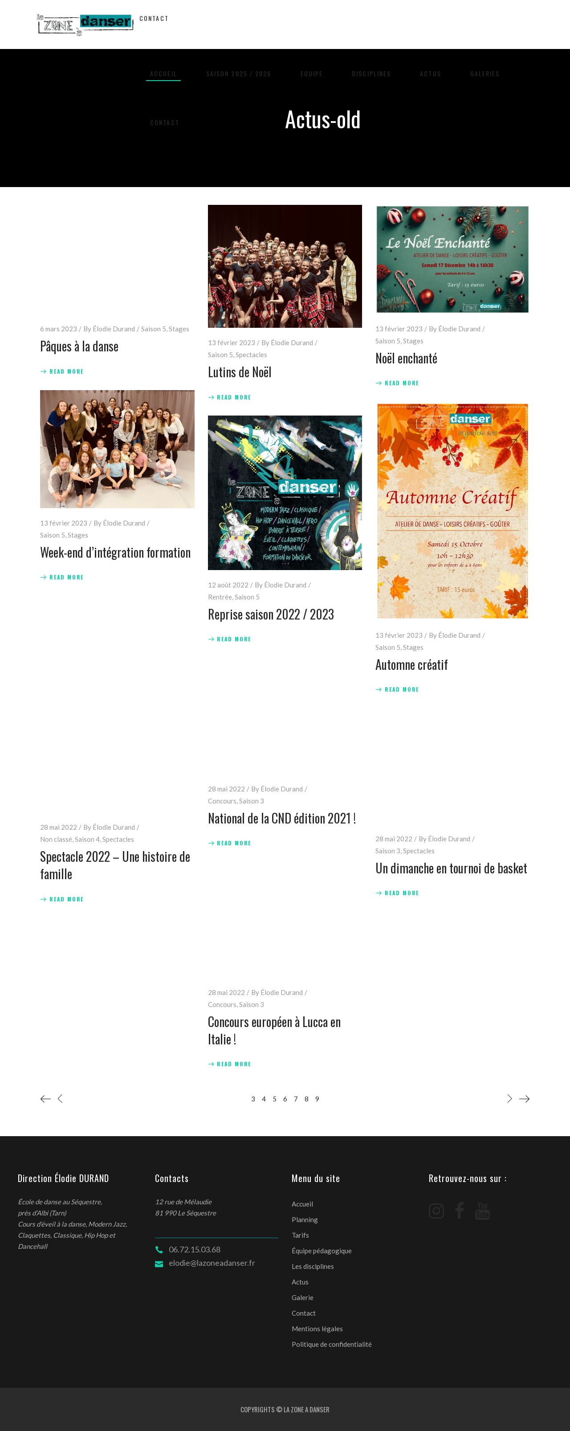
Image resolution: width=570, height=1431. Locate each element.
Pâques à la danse (79, 346)
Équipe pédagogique (322, 1251)
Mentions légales (317, 1329)
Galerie (303, 1297)
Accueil (302, 1204)
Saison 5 (153, 329)
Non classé (56, 839)
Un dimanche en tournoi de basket (451, 868)
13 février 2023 (231, 342)
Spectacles (251, 355)
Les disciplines (313, 1266)
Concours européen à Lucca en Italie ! (274, 1030)
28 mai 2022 (58, 827)
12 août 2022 (228, 585)
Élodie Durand (114, 329)
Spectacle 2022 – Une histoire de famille (115, 865)
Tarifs (300, 1235)
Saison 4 (87, 839)
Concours (222, 801)
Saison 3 (251, 801)
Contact (304, 1313)
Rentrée (220, 597)
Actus (300, 1282)
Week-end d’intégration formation (115, 552)
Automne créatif (411, 664)
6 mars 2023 (58, 329)
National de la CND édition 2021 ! (282, 818)
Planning (305, 1219)
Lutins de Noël (240, 372)
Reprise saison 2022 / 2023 (271, 614)
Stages (179, 329)
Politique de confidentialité (332, 1344)
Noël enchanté (406, 358)
